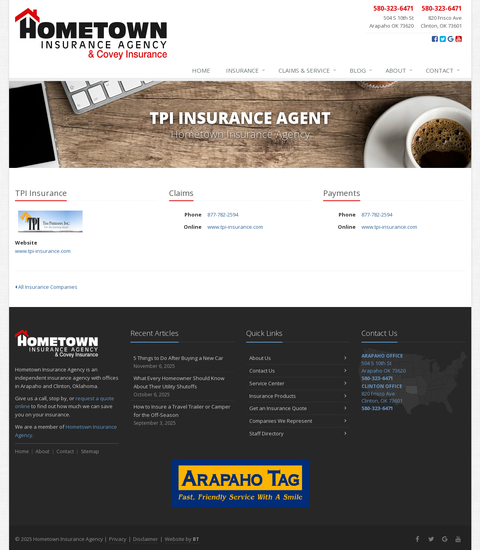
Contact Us (298, 370)
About (399, 70)
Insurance (246, 70)
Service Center (298, 383)
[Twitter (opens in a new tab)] (443, 38)
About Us (298, 358)
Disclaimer (145, 538)
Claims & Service (308, 70)
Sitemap (90, 451)
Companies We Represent (298, 420)
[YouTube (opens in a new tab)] (458, 38)
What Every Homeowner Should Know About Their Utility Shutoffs (182, 386)
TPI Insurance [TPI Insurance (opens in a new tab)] (50, 221)
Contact (443, 70)
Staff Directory (298, 433)
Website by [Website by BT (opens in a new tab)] (182, 538)
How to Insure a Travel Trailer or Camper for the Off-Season (182, 415)
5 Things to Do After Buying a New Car (182, 362)
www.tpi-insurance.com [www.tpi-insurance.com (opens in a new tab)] (43, 250)
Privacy (117, 538)
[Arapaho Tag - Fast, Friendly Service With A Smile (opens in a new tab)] (240, 483)
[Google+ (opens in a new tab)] (451, 38)
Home (201, 70)
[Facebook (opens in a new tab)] (435, 38)
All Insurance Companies (46, 286)
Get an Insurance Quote (298, 408)
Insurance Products (298, 395)
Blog (361, 70)
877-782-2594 (222, 214)
